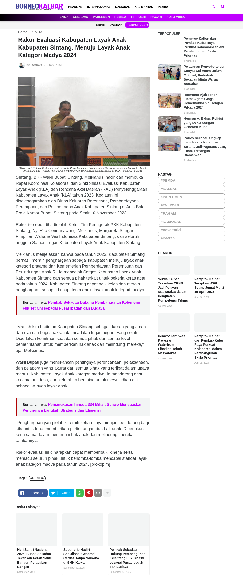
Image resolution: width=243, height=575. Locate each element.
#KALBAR (169, 189)
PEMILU (120, 17)
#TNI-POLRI (170, 205)
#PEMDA (37, 478)
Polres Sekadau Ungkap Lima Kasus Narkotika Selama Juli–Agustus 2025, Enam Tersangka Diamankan (205, 146)
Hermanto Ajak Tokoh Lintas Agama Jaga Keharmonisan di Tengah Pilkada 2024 (203, 101)
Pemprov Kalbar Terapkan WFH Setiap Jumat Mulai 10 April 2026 (209, 285)
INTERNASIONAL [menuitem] (98, 6)
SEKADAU (80, 17)
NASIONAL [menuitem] (122, 6)
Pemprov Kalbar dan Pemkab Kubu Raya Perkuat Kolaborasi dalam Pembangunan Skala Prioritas (204, 47)
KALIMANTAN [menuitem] (144, 6)
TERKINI (100, 25)
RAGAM (156, 17)
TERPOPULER (137, 25)
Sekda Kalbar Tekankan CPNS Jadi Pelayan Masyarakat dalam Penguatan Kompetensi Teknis (173, 289)
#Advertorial (171, 230)
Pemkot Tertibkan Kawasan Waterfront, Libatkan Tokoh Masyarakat (171, 344)
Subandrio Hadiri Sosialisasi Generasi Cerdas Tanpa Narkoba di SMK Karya (81, 556)
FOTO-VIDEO (176, 17)
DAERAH (116, 25)
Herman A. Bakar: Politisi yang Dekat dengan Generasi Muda (203, 123)
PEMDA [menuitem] (163, 6)
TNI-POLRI (138, 17)
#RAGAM (168, 213)
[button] (213, 6)
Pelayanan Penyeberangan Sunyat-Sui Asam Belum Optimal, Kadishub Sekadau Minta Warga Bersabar (204, 75)
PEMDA (63, 17)
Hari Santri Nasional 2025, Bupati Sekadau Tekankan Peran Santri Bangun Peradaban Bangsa (34, 558)
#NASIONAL (171, 222)
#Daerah (168, 238)
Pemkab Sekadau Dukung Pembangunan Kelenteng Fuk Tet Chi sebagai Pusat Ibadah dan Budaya (127, 558)
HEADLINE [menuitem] (75, 6)
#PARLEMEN (171, 197)
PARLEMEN (101, 17)
